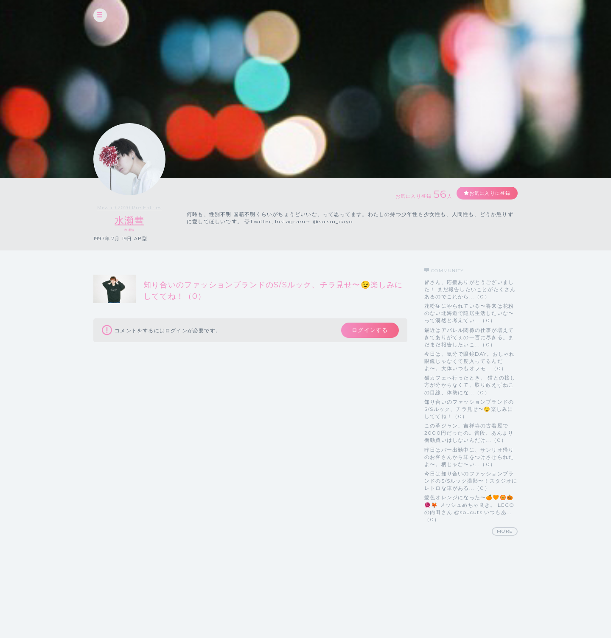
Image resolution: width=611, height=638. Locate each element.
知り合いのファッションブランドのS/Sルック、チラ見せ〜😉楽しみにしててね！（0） (469, 409)
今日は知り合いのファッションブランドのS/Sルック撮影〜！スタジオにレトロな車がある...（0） (471, 480)
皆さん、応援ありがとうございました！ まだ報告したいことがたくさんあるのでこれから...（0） (470, 289)
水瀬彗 (129, 220)
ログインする (368, 331)
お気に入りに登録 (486, 193)
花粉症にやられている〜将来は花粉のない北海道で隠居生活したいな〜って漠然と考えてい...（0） (469, 313)
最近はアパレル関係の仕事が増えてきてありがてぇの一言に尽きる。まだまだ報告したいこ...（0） (469, 337)
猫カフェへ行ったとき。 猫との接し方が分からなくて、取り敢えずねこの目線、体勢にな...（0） (470, 385)
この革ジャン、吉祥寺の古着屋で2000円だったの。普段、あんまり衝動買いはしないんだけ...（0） (468, 433)
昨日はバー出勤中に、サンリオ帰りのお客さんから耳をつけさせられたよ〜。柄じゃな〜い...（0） (469, 457)
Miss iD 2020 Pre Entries (129, 208)
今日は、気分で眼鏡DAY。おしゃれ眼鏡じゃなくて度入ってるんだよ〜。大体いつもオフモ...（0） (469, 361)
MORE (505, 531)
